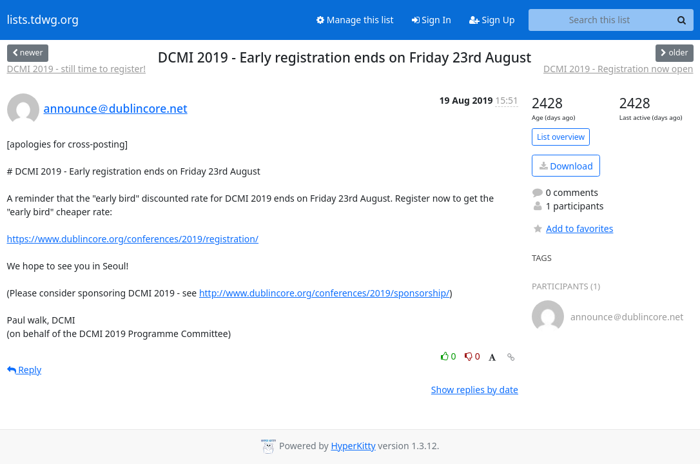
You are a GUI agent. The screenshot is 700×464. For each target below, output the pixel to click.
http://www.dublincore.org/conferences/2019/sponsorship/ (324, 293)
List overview (561, 136)
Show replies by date (474, 389)
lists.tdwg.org (43, 20)
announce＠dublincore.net (116, 108)
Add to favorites (572, 228)
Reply (24, 369)
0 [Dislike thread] (472, 356)
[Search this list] (600, 20)
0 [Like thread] (449, 356)
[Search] (682, 20)
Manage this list (355, 20)
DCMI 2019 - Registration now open (618, 69)
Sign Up (492, 20)
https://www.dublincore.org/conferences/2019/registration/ (133, 239)
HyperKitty (353, 446)
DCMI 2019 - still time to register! (76, 69)
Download (566, 166)
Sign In (431, 20)
